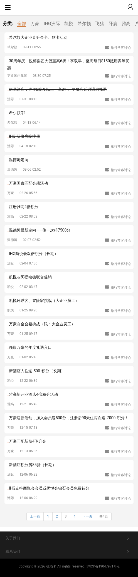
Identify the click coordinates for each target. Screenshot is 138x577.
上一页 (35, 516)
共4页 (103, 516)
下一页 (87, 516)
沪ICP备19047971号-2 (103, 566)
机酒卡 (51, 566)
